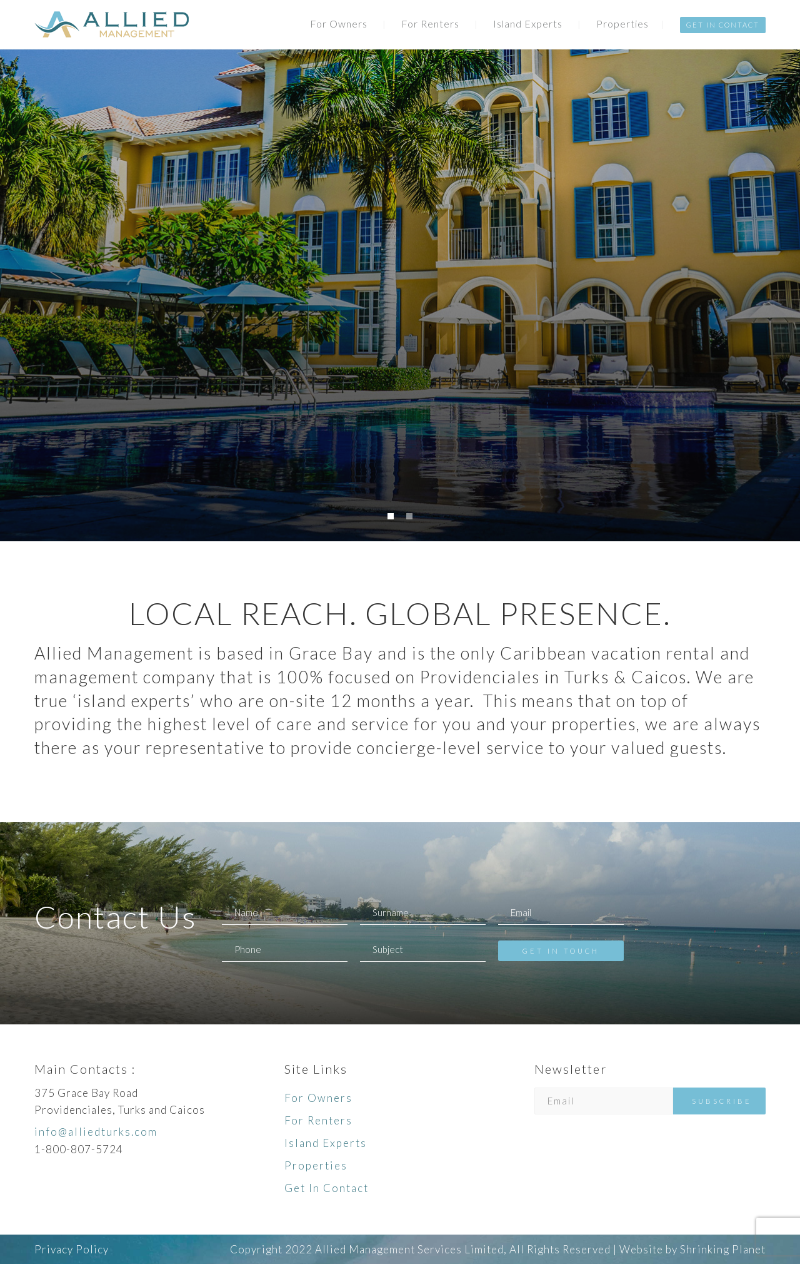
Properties (622, 23)
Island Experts (527, 23)
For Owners (339, 23)
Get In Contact (722, 25)
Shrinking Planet (723, 1249)
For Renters (430, 23)
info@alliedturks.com (96, 1131)
